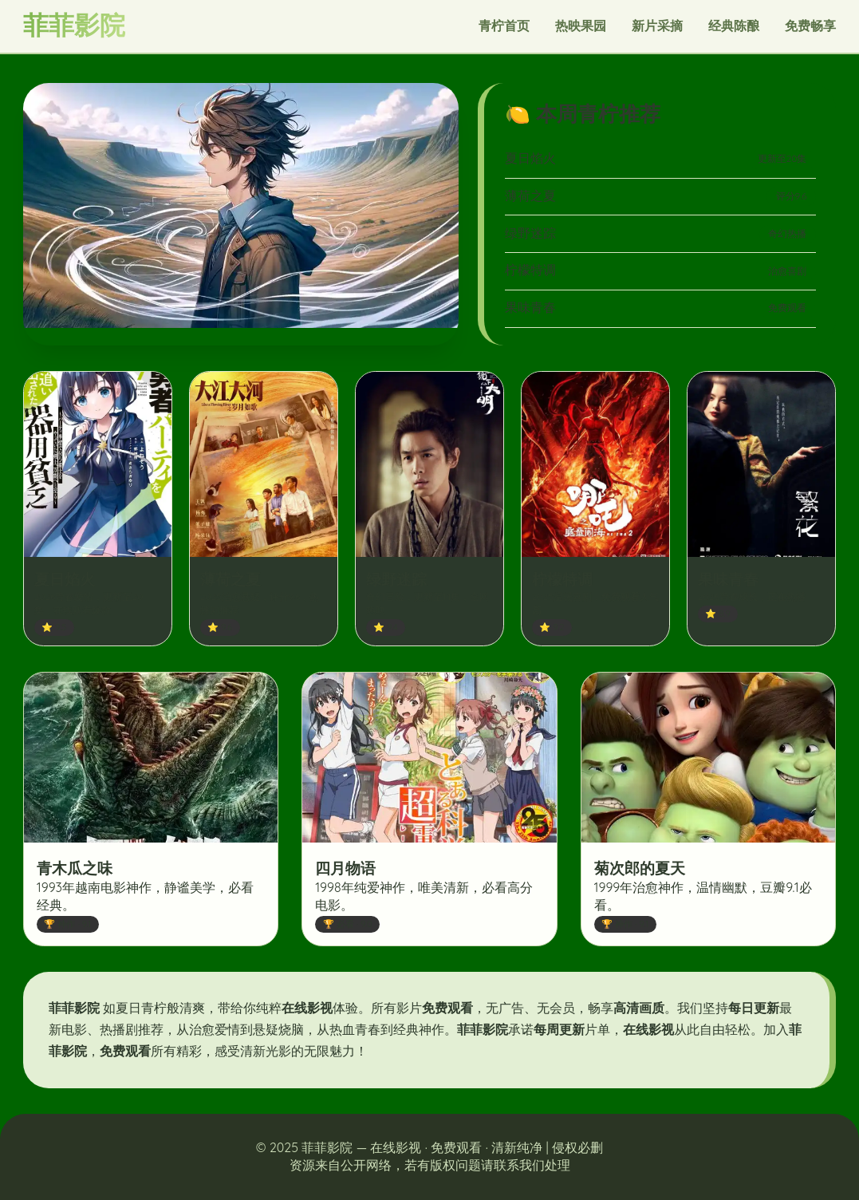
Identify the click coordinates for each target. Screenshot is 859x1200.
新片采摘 (657, 26)
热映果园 (580, 26)
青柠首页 (504, 26)
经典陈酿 (733, 26)
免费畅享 (810, 26)
